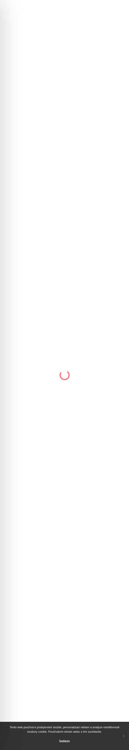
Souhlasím (64, 741)
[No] (123, 736)
